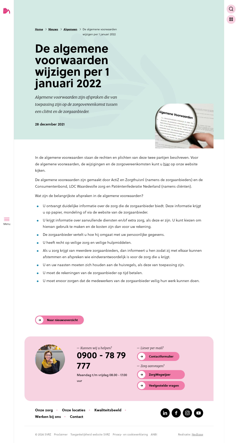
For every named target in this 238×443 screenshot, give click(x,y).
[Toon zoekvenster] (231, 9)
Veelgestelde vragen (164, 385)
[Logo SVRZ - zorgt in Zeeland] (6, 11)
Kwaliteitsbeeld (107, 410)
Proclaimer (61, 434)
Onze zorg (44, 410)
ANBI (154, 434)
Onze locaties (73, 410)
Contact (76, 416)
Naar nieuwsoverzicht (62, 320)
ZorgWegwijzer (159, 374)
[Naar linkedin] (165, 413)
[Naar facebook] (176, 413)
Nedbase (197, 434)
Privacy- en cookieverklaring (130, 434)
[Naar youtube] (198, 413)
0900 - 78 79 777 (101, 360)
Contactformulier (161, 356)
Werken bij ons (48, 416)
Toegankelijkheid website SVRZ (90, 434)
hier (166, 164)
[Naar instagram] (187, 413)
